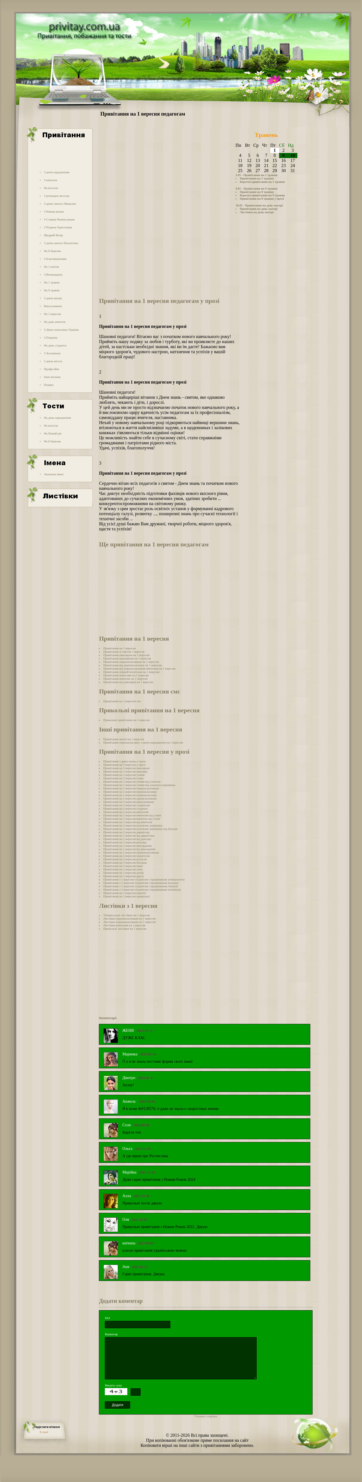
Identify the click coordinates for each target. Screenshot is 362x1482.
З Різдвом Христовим (58, 227)
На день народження (57, 417)
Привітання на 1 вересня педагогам (126, 855)
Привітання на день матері (258, 208)
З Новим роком (54, 211)
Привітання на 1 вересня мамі (122, 866)
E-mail (44, 1432)
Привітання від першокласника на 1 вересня (132, 665)
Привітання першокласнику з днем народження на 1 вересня (143, 742)
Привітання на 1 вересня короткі (124, 893)
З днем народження (56, 172)
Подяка (48, 384)
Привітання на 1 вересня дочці (123, 872)
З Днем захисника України (61, 329)
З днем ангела (53, 361)
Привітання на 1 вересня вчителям (125, 812)
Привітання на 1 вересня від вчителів (127, 822)
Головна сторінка (205, 1416)
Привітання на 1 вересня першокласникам (131, 788)
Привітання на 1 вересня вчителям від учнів (132, 815)
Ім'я (107, 1317)
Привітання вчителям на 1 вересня (125, 675)
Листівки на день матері (257, 212)
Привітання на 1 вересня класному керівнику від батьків (140, 828)
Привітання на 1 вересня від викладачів (129, 849)
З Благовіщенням (55, 258)
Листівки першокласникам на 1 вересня (129, 918)
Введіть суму (113, 1385)
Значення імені (54, 474)
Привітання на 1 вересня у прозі (124, 764)
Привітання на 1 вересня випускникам (128, 801)
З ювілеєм (50, 180)
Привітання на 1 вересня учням (123, 774)
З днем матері (53, 298)
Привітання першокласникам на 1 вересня (131, 661)
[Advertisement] (59, 155)
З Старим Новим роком (59, 219)
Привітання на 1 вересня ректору (125, 842)
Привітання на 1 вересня (119, 648)
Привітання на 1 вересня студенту (125, 808)
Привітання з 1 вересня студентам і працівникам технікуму (142, 889)
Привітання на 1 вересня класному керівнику (132, 825)
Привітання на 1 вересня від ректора (127, 839)
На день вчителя (54, 321)
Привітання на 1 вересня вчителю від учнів (131, 818)
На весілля (51, 188)
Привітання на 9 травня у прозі (262, 198)
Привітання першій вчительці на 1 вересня (131, 672)
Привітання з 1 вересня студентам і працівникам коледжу (141, 882)
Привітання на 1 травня (257, 178)
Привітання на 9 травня (257, 191)
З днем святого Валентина (61, 243)
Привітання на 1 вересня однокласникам (130, 798)
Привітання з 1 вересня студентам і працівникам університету (144, 879)
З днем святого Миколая (60, 203)
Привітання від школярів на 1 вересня (128, 682)
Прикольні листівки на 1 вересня (124, 928)
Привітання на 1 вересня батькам (125, 862)
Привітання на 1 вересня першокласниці (130, 795)
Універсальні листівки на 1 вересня (126, 915)
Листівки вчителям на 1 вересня (124, 925)
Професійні (51, 369)
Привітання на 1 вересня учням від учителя (131, 781)
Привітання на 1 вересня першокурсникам (131, 852)
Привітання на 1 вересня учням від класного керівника (139, 785)
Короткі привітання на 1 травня (262, 181)
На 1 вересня (52, 314)
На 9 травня (51, 290)
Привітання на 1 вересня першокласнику (130, 791)
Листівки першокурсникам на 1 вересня (129, 922)
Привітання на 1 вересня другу (123, 876)
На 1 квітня (51, 266)
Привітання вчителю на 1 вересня (125, 678)
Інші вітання (52, 377)
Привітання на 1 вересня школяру (125, 771)
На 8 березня (52, 251)
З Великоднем (53, 274)
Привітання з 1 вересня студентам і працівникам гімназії (140, 886)
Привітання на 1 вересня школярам (126, 768)
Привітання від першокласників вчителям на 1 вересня (139, 668)
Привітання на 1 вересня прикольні (126, 896)
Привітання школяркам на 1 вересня (127, 658)
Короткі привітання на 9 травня (262, 195)
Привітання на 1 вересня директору (126, 832)
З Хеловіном (52, 353)
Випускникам (53, 306)
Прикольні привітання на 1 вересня (126, 720)
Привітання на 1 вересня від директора (128, 835)
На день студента (55, 345)
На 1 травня (51, 282)
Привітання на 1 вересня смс (122, 701)
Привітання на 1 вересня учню (123, 778)
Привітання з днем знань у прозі (124, 761)
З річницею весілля (56, 195)
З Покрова (50, 337)
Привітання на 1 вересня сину (122, 869)
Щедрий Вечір (53, 235)
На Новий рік (53, 433)
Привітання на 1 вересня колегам (125, 859)
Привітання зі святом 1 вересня (123, 651)
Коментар (111, 1334)
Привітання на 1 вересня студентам (126, 805)
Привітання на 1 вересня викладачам (127, 845)
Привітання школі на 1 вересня (123, 739)
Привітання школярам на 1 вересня (126, 655)
